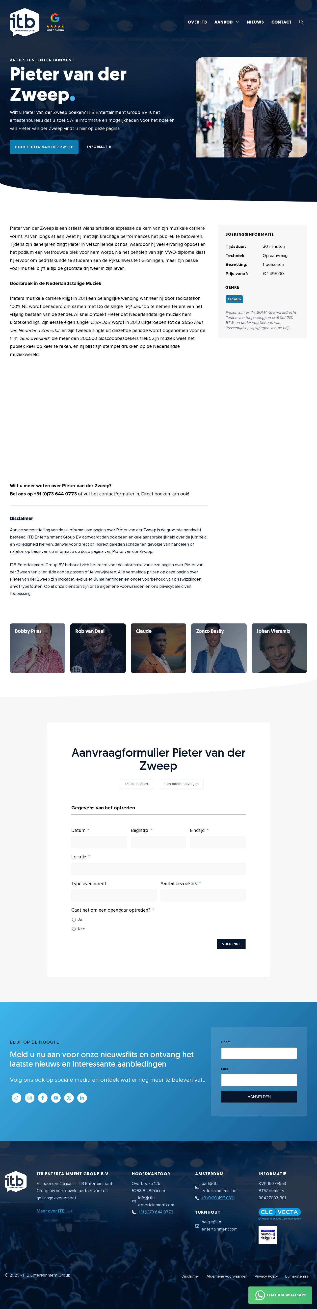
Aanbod (228, 22)
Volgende (231, 944)
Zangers (234, 299)
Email (225, 1069)
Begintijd (139, 830)
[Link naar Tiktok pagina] (16, 1098)
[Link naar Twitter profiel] (69, 1098)
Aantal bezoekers (178, 884)
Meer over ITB (51, 1211)
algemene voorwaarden (122, 586)
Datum (78, 830)
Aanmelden (259, 1096)
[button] (301, 22)
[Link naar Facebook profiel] (43, 1098)
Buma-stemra (296, 1276)
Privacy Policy (266, 1276)
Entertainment (56, 60)
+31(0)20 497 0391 (218, 1198)
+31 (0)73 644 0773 (55, 494)
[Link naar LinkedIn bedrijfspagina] (82, 1098)
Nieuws (255, 22)
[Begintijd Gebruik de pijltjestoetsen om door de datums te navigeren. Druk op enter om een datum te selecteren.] (158, 842)
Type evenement (88, 884)
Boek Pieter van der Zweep (44, 147)
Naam (225, 1042)
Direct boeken (155, 494)
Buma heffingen (108, 579)
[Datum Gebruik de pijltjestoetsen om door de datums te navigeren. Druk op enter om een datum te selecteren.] (99, 842)
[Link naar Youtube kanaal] (56, 1098)
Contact (281, 22)
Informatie (99, 147)
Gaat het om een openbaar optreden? (110, 910)
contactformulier (116, 494)
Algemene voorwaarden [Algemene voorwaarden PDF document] (227, 1276)
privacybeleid (172, 586)
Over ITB (197, 22)
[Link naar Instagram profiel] (29, 1098)
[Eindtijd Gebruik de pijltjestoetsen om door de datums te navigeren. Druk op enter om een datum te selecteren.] (218, 842)
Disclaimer (190, 1276)
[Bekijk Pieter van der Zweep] (37, 648)
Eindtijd (197, 830)
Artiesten (22, 60)
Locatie (78, 857)
